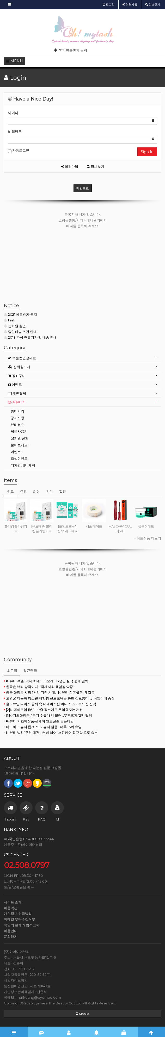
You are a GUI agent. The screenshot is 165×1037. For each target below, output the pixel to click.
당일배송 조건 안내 (20, 332)
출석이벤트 (19, 458)
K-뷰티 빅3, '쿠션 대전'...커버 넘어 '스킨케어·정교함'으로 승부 (51, 732)
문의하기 (10, 936)
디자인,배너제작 (23, 465)
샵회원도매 (19, 367)
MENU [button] (14, 61)
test (9, 320)
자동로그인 (18, 150)
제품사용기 (19, 431)
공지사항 (17, 418)
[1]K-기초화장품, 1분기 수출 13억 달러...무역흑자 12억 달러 (48, 715)
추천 (23, 491)
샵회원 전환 (19, 438)
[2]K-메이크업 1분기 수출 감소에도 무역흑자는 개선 (43, 709)
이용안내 (10, 931)
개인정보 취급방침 (18, 913)
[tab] (82, 358)
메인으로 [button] (82, 188)
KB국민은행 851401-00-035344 (29, 839)
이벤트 (15, 384)
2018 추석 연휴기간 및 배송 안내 (30, 337)
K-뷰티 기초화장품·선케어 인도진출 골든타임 (39, 721)
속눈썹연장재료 (22, 358)
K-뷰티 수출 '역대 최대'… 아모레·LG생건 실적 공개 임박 (46, 681)
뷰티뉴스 (17, 425)
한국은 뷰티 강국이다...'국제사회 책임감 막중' (39, 687)
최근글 (12, 670)
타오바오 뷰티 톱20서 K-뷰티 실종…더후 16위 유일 (43, 727)
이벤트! (16, 452)
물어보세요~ (20, 445)
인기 (49, 491)
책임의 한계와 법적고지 (21, 925)
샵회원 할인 (15, 326)
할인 (62, 491)
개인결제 (17, 393)
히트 (10, 491)
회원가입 (69, 166)
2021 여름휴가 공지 (20, 314)
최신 (36, 491)
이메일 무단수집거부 (19, 919)
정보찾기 (95, 166)
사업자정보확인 (16, 980)
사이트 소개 (13, 902)
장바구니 (17, 376)
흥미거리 (17, 411)
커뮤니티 (17, 402)
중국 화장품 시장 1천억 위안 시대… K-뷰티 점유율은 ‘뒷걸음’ (49, 692)
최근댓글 (30, 670)
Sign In (147, 152)
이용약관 (10, 908)
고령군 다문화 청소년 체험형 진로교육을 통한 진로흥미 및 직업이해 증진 (59, 698)
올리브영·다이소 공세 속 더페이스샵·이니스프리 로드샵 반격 (50, 704)
